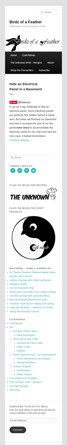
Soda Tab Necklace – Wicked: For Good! (31, 307)
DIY (11, 327)
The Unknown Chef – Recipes (26, 62)
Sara (11, 94)
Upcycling (14, 389)
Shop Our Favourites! (22, 70)
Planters (21, 350)
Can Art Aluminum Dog (21, 287)
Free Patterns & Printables (23, 378)
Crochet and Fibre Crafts (30, 343)
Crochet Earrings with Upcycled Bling (29, 295)
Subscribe (44, 70)
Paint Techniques (26, 335)
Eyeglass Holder (18, 284)
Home (14, 55)
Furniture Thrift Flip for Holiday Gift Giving (31, 303)
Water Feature (24, 374)
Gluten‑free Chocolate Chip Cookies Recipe (32, 291)
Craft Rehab (28, 55)
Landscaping (23, 370)
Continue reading (20, 140)
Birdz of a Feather (25, 22)
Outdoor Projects (22, 366)
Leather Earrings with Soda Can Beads (30, 280)
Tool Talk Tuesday (18, 386)
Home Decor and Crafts (25, 339)
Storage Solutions (26, 362)
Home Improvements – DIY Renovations (34, 354)
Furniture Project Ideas (25, 331)
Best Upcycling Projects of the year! (28, 299)
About (50, 62)
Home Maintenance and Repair (33, 358)
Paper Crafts (23, 346)
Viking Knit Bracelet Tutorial (24, 311)
